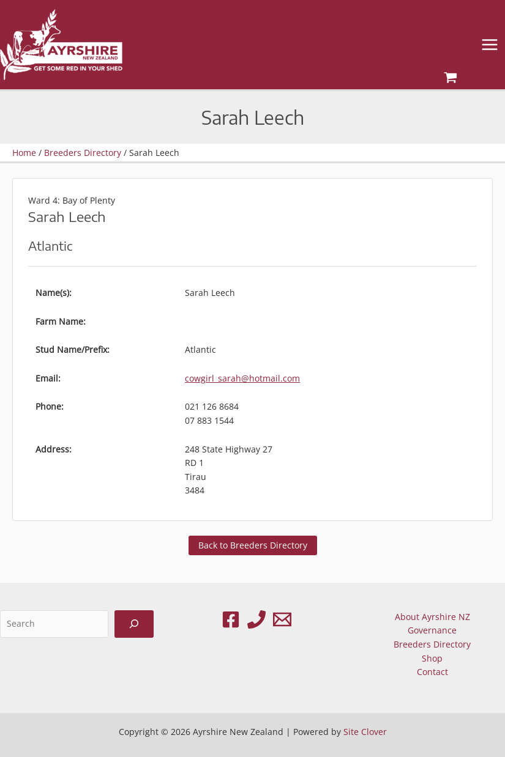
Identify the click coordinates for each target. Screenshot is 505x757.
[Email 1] (282, 619)
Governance (432, 630)
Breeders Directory (432, 644)
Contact (432, 672)
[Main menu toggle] (490, 45)
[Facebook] (231, 619)
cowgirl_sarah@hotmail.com (242, 378)
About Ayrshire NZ (432, 616)
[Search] (134, 624)
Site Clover (365, 731)
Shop (432, 658)
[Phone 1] (256, 619)
